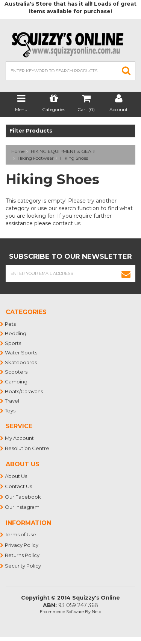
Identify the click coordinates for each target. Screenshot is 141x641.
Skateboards (21, 362)
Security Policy (23, 566)
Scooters (16, 372)
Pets (11, 324)
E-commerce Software (62, 611)
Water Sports (21, 352)
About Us (16, 476)
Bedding (16, 333)
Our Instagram (22, 507)
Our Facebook (23, 497)
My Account (20, 438)
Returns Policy (22, 555)
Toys (10, 410)
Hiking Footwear (36, 158)
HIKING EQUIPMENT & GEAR (63, 151)
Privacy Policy (22, 545)
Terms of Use (21, 534)
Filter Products (30, 131)
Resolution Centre (27, 448)
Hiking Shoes (74, 158)
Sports (13, 343)
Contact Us (19, 486)
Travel (12, 401)
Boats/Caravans (24, 391)
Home (17, 151)
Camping (16, 381)
